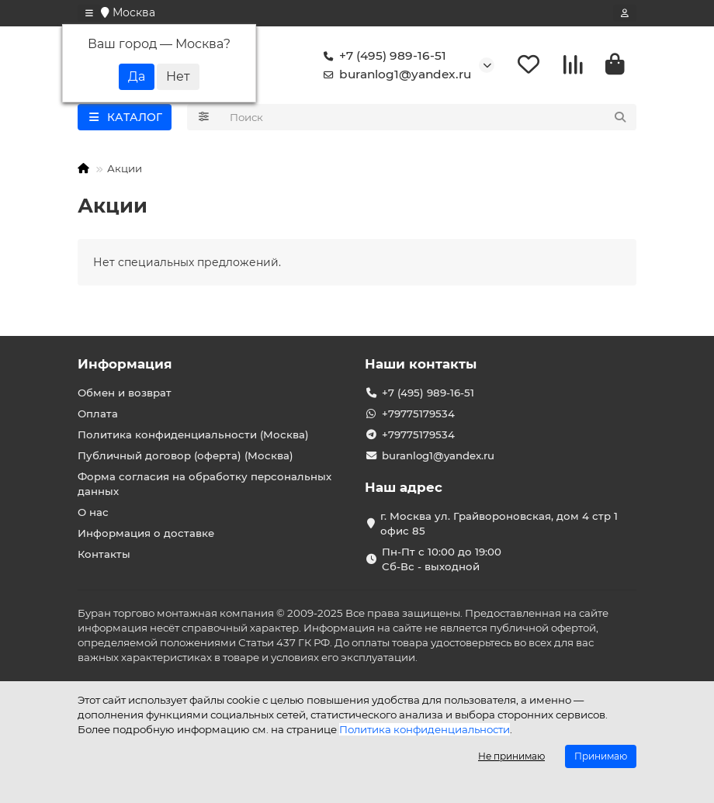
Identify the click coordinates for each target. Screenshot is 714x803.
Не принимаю (511, 756)
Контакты (104, 554)
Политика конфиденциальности (424, 729)
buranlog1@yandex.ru (394, 74)
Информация (125, 364)
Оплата (98, 413)
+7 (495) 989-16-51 (381, 55)
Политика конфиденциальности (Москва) (193, 434)
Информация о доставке (146, 533)
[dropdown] (89, 13)
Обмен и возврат (125, 392)
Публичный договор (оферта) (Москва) (185, 455)
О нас (93, 512)
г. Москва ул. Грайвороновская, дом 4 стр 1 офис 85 (499, 523)
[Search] (428, 117)
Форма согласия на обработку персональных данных (204, 483)
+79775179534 (418, 413)
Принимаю (600, 756)
